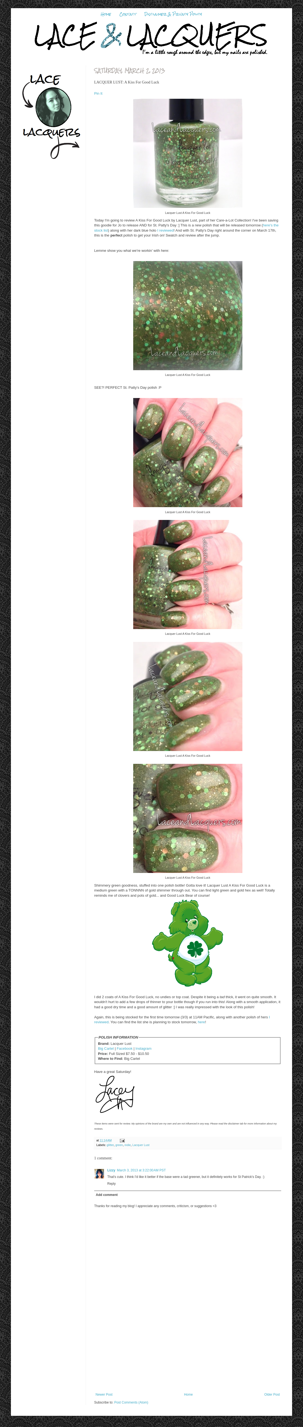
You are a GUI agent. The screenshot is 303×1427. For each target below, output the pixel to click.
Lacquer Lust (140, 1145)
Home (106, 14)
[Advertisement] (187, 1358)
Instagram (143, 1048)
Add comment (107, 1195)
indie (127, 1145)
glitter (110, 1145)
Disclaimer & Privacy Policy (173, 14)
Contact (127, 14)
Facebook (125, 1048)
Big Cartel (106, 1048)
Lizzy (111, 1170)
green (119, 1145)
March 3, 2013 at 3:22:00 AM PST (141, 1170)
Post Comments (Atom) (131, 1402)
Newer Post (104, 1394)
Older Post (272, 1394)
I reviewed (165, 230)
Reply (111, 1184)
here (201, 1022)
